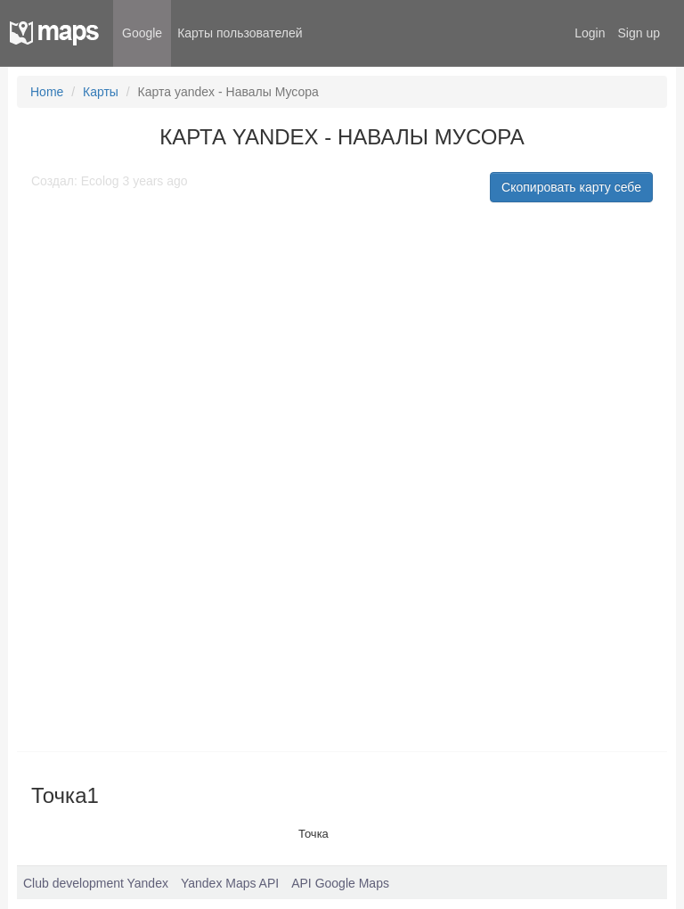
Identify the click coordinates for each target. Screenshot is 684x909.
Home (46, 92)
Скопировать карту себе (571, 187)
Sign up (639, 33)
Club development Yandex (95, 883)
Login (589, 33)
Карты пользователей (239, 33)
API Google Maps (340, 883)
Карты (100, 92)
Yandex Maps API (230, 883)
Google (142, 33)
